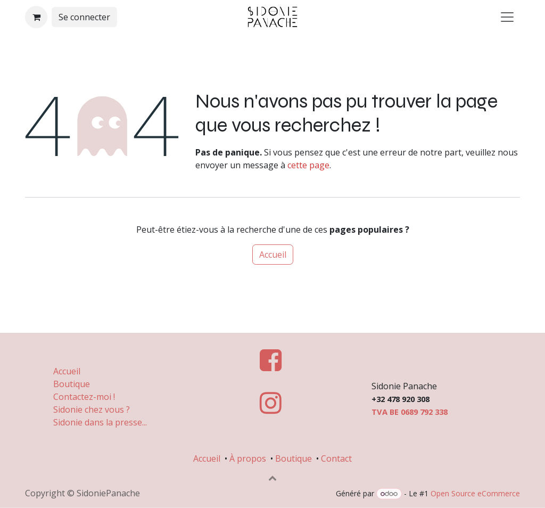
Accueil (272, 254)
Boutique (71, 383)
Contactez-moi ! (85, 396)
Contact (336, 458)
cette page (308, 165)
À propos (247, 458)
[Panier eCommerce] (36, 17)
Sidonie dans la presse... (100, 422)
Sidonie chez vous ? (91, 409)
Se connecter (84, 17)
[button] (272, 477)
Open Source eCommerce (475, 493)
